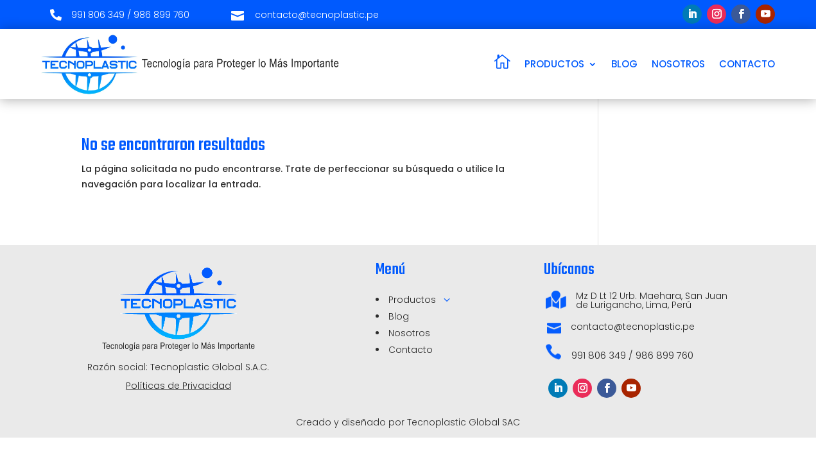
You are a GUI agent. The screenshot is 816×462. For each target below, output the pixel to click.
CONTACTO (747, 64)
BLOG (624, 64)
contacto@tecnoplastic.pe (633, 326)
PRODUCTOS (554, 64)
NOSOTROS (678, 64)
